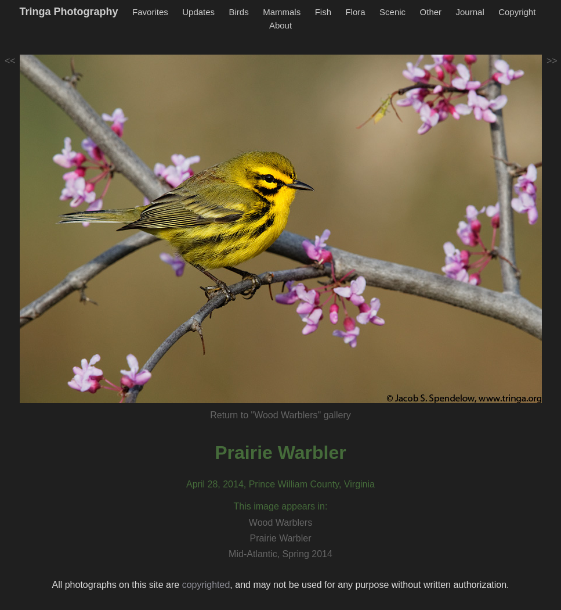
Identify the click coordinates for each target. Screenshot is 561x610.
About (280, 25)
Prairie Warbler (280, 452)
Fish (323, 12)
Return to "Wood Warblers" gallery (280, 415)
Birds (239, 12)
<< (10, 61)
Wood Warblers (280, 523)
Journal (470, 12)
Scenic (392, 12)
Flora (355, 12)
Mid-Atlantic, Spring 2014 (280, 554)
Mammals (282, 12)
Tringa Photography (69, 11)
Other (431, 12)
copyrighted (206, 585)
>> (552, 61)
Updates (198, 12)
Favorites (150, 12)
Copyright (516, 12)
